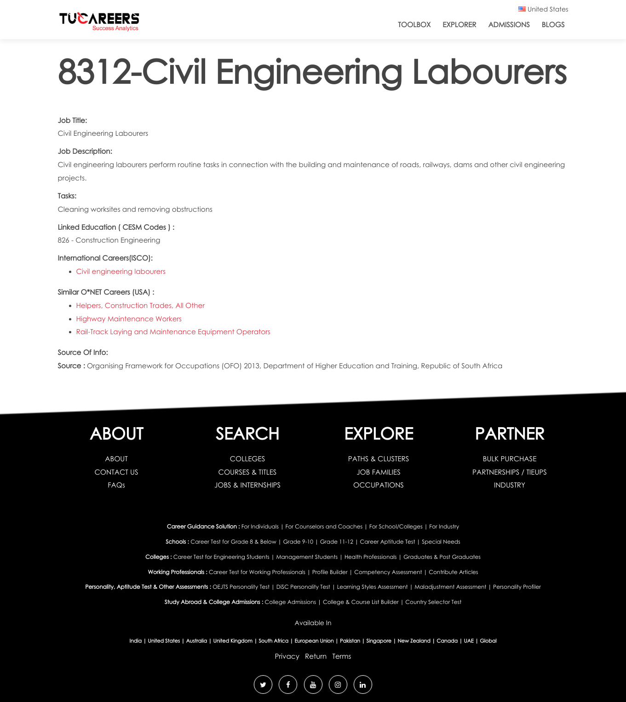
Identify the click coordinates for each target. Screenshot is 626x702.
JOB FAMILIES (378, 472)
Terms (341, 656)
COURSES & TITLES (247, 472)
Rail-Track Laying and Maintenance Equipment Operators (173, 332)
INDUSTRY (509, 485)
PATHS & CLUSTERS (378, 459)
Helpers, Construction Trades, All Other (140, 306)
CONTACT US (116, 472)
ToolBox (414, 25)
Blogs (553, 25)
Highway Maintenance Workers (129, 319)
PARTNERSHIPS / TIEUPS (509, 472)
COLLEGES (247, 459)
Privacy (287, 656)
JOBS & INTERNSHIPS (247, 485)
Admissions (508, 25)
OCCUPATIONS (378, 485)
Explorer (459, 25)
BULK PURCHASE (510, 459)
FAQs (116, 485)
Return (316, 656)
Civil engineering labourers (121, 271)
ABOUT (116, 459)
